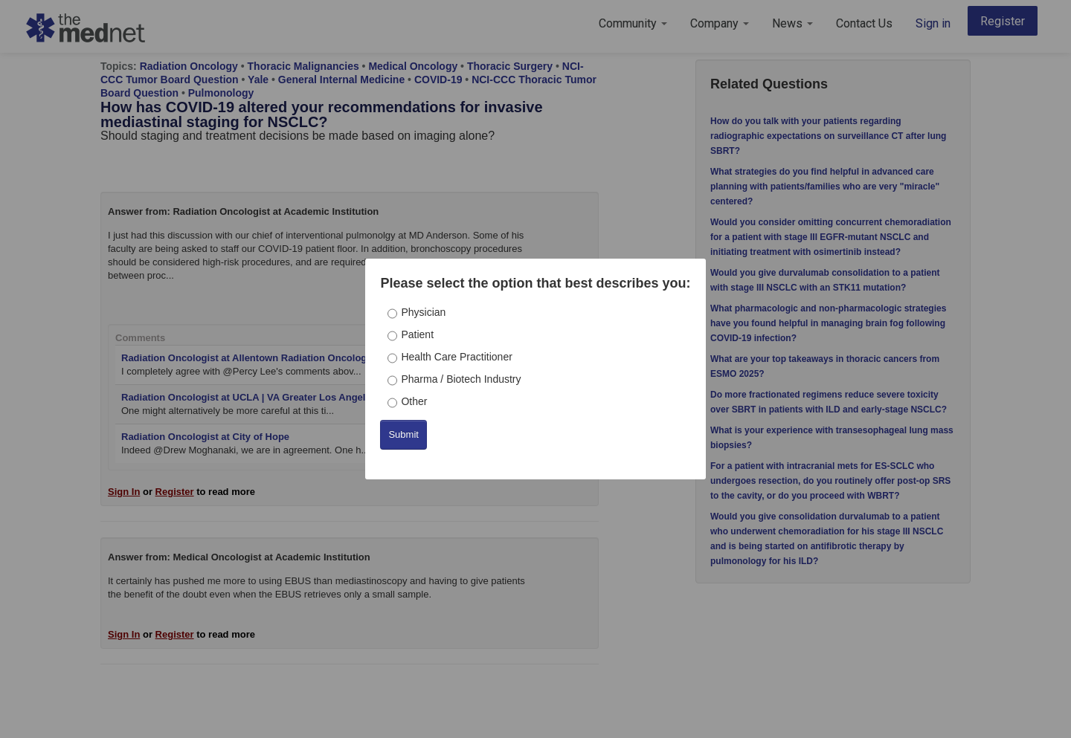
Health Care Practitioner (456, 357)
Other (414, 401)
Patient (417, 334)
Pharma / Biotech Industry (461, 379)
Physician (423, 312)
